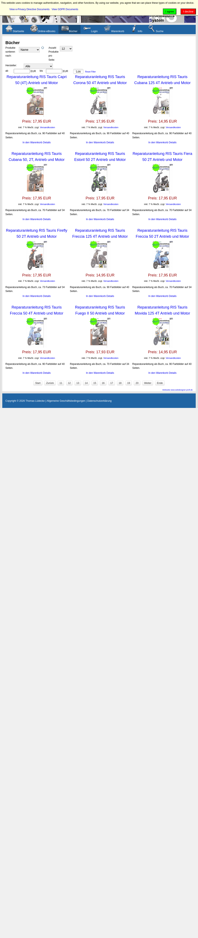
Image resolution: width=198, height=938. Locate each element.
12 (69, 383)
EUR (33, 71)
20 (137, 383)
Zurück (50, 383)
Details (47, 142)
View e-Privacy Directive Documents (29, 9)
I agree (169, 11)
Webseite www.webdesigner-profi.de (177, 390)
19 (128, 383)
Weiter (147, 383)
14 (86, 383)
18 (120, 383)
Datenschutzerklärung (99, 400)
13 (77, 383)
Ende (160, 383)
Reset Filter (90, 72)
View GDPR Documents (65, 9)
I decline (188, 11)
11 (60, 383)
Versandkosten (47, 127)
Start (37, 383)
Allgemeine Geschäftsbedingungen (66, 400)
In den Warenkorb (33, 142)
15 (94, 383)
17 (111, 383)
